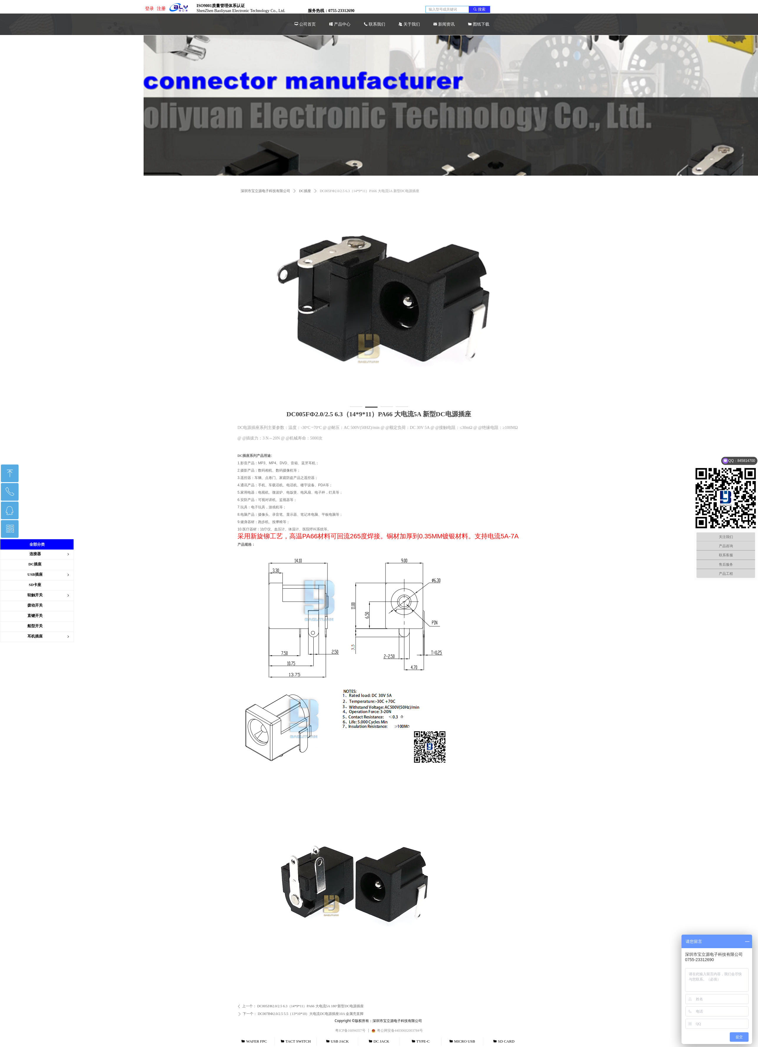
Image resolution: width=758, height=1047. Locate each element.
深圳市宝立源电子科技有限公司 (265, 191)
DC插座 (305, 191)
